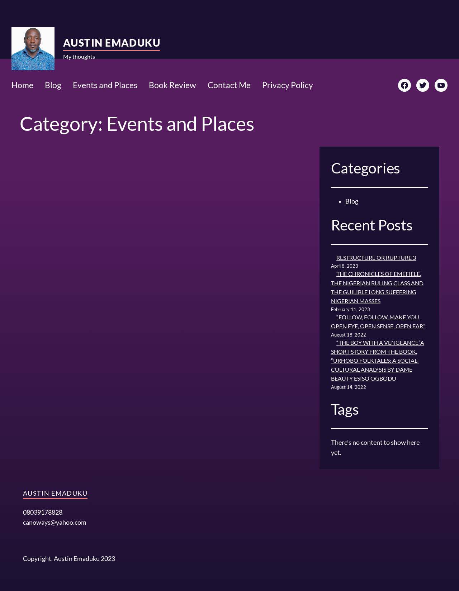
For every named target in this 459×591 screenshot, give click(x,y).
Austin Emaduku (111, 43)
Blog (351, 201)
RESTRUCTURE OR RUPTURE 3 (376, 257)
